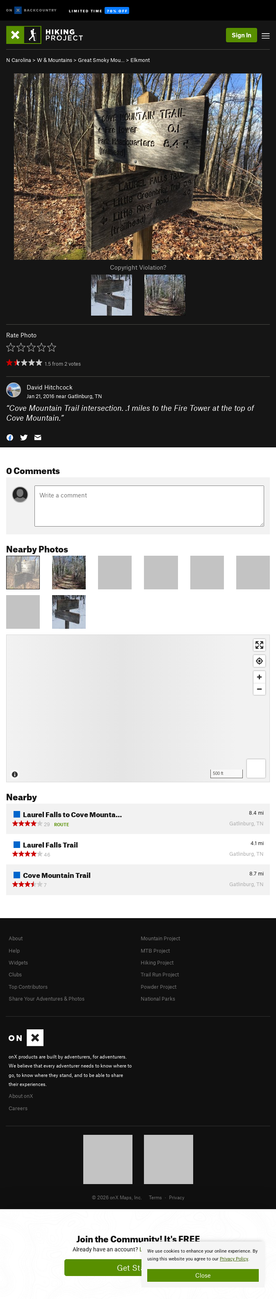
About (16, 938)
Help (14, 950)
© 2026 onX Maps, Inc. (117, 1197)
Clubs (15, 974)
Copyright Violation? (138, 267)
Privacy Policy (234, 1259)
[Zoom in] (259, 677)
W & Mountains (54, 60)
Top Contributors (28, 986)
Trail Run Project (160, 974)
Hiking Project (157, 962)
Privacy (177, 1197)
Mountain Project (160, 938)
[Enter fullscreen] (259, 645)
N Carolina (18, 60)
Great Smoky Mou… (101, 60)
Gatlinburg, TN (85, 396)
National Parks (158, 998)
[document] (203, 1264)
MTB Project (155, 950)
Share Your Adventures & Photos (46, 998)
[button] (10, 437)
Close (203, 1275)
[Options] (256, 768)
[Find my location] (259, 661)
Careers (18, 1108)
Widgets (18, 962)
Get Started (138, 1267)
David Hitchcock (50, 387)
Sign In (241, 35)
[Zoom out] (259, 689)
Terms (155, 1197)
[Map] (138, 708)
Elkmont (140, 60)
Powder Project (158, 986)
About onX (21, 1096)
